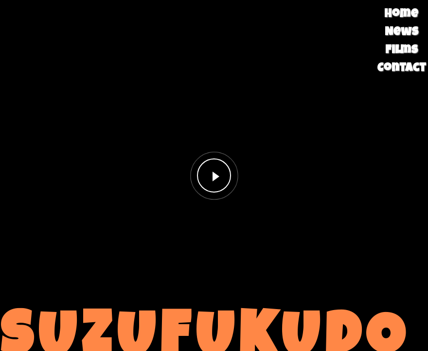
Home (401, 14)
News (401, 33)
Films (401, 51)
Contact (401, 69)
